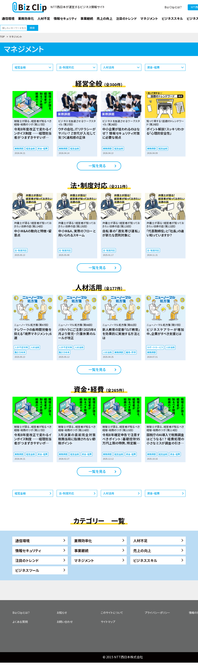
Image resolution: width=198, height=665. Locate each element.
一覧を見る (97, 165)
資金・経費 (153, 67)
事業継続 (81, 550)
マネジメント (84, 560)
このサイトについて (112, 613)
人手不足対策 (21, 347)
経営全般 (20, 67)
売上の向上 (142, 550)
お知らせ (62, 613)
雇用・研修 (131, 352)
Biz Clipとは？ (173, 7)
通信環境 (22, 540)
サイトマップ (108, 622)
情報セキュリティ (28, 550)
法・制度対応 (66, 67)
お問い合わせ (65, 622)
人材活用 (108, 67)
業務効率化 (83, 540)
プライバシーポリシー (157, 613)
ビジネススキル (145, 560)
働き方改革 (20, 352)
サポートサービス (155, 347)
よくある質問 (20, 622)
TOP (2, 36)
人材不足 (140, 540)
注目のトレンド (27, 560)
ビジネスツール (27, 570)
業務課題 (19, 148)
